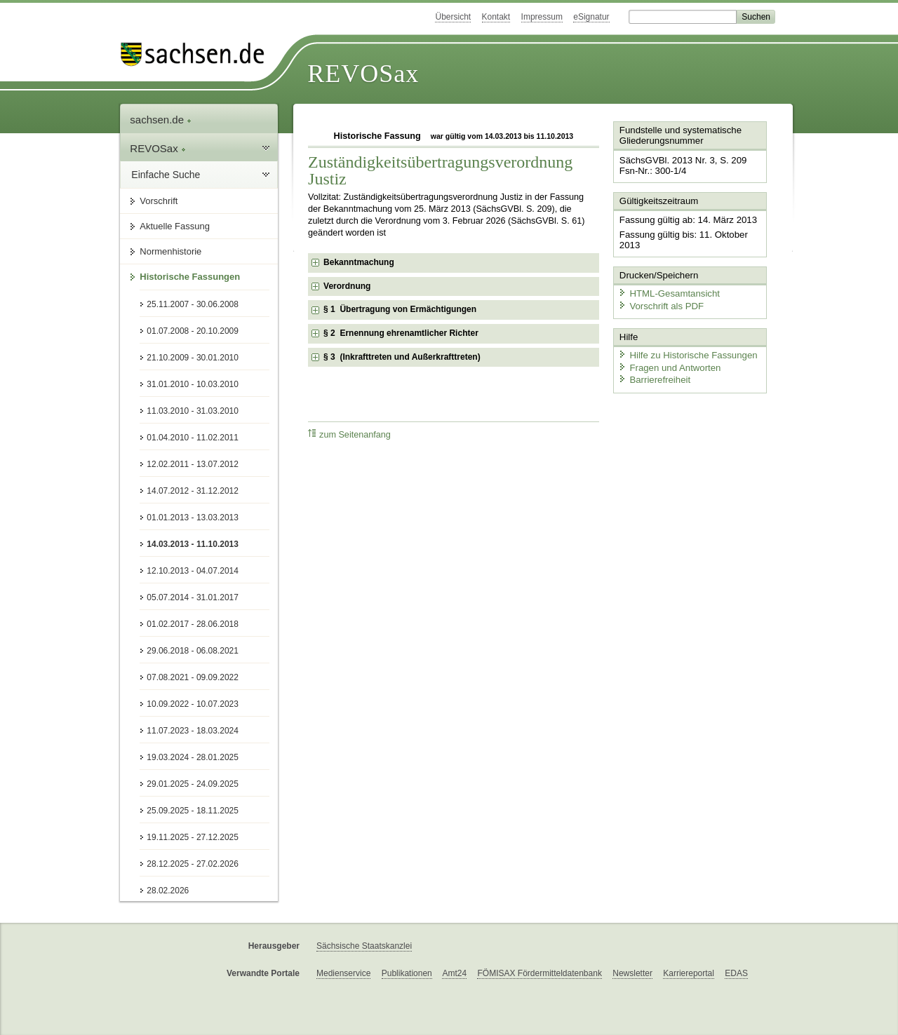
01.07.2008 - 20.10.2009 (193, 331)
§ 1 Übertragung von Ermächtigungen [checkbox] (399, 309)
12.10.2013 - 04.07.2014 (193, 571)
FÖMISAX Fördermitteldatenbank (539, 973)
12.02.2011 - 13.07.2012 (193, 464)
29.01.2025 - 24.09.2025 (193, 784)
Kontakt (496, 17)
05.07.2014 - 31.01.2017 (193, 597)
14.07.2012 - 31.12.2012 (193, 491)
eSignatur (591, 17)
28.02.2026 (168, 890)
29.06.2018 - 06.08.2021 (193, 651)
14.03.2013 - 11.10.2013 (193, 544)
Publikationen (407, 973)
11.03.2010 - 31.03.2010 (193, 411)
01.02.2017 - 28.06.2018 (193, 624)
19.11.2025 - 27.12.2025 (193, 837)
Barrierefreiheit (653, 377)
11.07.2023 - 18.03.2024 (193, 731)
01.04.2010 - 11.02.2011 (193, 437)
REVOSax (363, 74)
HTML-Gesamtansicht (667, 291)
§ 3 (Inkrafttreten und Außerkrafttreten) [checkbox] (402, 357)
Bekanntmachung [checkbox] (358, 262)
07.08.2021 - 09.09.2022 (193, 677)
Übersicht (453, 17)
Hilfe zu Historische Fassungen (685, 352)
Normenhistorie (170, 251)
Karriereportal (688, 973)
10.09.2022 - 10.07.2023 (193, 704)
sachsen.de (161, 120)
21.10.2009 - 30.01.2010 (193, 358)
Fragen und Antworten (668, 364)
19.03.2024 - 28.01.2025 (193, 757)
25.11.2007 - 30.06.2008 (193, 304)
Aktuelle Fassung (175, 226)
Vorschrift (158, 201)
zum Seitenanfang (349, 434)
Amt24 (454, 973)
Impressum (542, 17)
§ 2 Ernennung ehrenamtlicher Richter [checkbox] (400, 333)
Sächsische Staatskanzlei (364, 946)
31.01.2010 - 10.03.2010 (193, 384)
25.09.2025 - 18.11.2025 (193, 811)
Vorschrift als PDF (659, 303)
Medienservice (343, 973)
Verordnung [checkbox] (346, 286)
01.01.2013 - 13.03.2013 (193, 517)
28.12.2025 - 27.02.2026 (193, 864)
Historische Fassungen (190, 276)
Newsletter (632, 973)
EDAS (736, 973)
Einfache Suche (165, 174)
